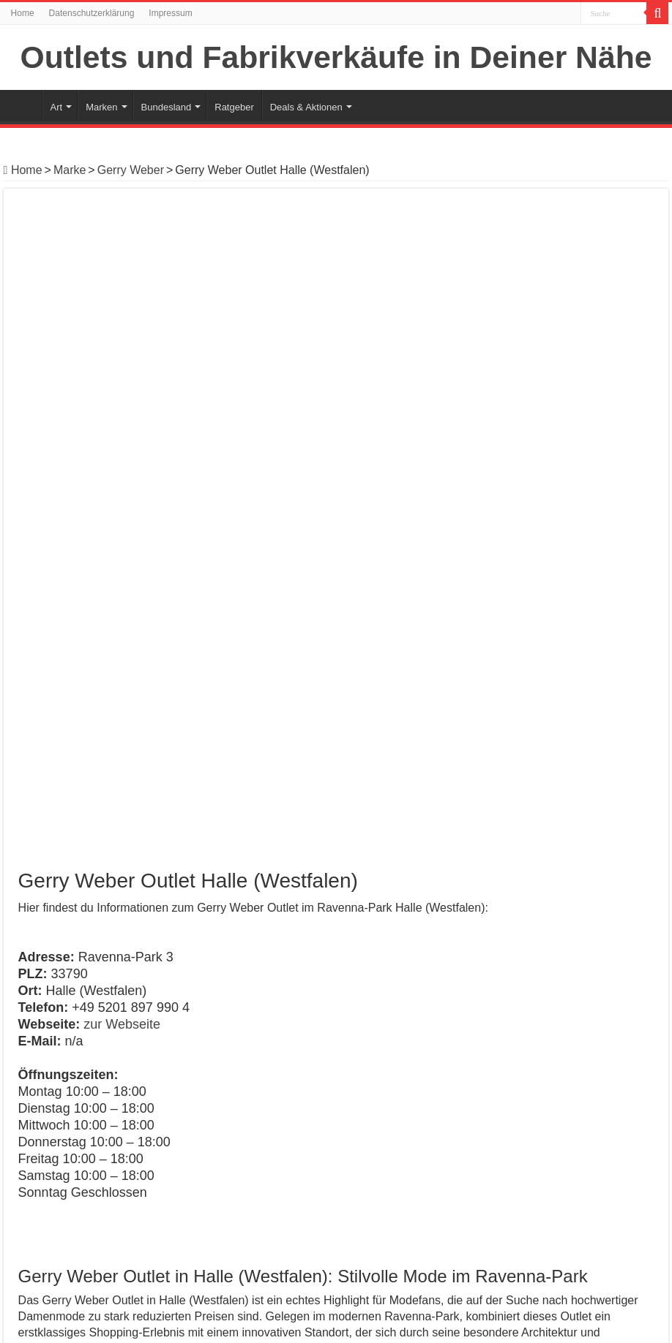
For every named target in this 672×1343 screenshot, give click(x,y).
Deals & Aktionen (306, 107)
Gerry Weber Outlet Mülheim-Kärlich (564, 1057)
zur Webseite (121, 370)
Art (57, 107)
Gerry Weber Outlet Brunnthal (88, 1228)
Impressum (170, 13)
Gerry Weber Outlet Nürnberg (88, 1178)
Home (22, 13)
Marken (101, 107)
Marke (69, 170)
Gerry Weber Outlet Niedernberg (95, 1195)
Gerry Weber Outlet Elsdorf (108, 1051)
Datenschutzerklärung (92, 13)
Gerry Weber (130, 170)
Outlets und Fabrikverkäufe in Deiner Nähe (336, 57)
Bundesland (166, 107)
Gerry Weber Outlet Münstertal (91, 1212)
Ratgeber (233, 107)
